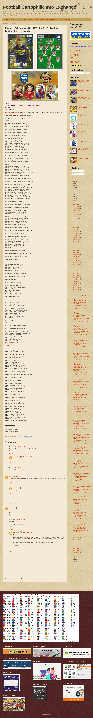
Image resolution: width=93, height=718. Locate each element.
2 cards (6, 426)
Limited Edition (8, 345)
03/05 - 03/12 (76, 291)
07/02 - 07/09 (76, 256)
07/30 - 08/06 (76, 248)
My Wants (19, 19)
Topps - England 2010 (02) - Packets (81, 426)
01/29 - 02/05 (76, 544)
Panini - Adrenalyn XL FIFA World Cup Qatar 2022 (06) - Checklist (83, 107)
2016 (73, 555)
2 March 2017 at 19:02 (27, 456)
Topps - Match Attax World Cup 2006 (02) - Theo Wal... (81, 435)
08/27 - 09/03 (76, 239)
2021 (73, 192)
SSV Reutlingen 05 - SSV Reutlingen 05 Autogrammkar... (81, 461)
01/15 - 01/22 (76, 548)
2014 (73, 559)
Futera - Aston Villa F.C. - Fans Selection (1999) (79, 516)
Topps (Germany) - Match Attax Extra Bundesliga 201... (81, 347)
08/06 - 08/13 (76, 245)
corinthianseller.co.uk (15, 112)
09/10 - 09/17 (76, 235)
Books (12, 19)
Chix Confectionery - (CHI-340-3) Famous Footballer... (80, 306)
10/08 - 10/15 (76, 227)
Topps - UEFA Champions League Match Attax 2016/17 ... (80, 303)
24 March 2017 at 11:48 (23, 507)
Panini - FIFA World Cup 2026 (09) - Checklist (83, 149)
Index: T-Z (72, 58)
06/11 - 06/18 (76, 262)
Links (30, 19)
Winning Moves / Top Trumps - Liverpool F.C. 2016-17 (79, 421)
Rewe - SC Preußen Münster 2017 (80, 522)
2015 (73, 557)
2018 (73, 198)
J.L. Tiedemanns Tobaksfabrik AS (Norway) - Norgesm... (80, 395)
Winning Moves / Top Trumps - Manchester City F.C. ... (79, 316)
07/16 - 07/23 (76, 252)
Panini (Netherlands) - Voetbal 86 (80, 372)
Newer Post (6, 585)
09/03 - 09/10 (76, 237)
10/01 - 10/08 (76, 229)
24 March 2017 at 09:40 (20, 498)
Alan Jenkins (16, 456)
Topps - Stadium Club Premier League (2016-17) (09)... (81, 531)
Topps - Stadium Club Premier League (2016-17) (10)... (81, 519)
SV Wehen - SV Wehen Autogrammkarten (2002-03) (80, 367)
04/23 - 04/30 (76, 277)
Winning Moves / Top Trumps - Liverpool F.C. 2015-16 (79, 448)
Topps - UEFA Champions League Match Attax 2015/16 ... (80, 534)
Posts (73, 170)
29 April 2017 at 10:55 (20, 519)
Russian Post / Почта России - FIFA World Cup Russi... (81, 322)
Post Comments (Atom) (14, 587)
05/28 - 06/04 (76, 266)
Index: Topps (73, 59)
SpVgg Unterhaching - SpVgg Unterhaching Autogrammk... (80, 528)
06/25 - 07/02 (76, 258)
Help (25, 19)
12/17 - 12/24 (76, 206)
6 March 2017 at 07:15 (20, 467)
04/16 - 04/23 (76, 279)
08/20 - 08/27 (76, 241)
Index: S (72, 57)
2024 (73, 185)
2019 (73, 196)
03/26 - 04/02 (76, 285)
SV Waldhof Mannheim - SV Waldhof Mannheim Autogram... (81, 400)
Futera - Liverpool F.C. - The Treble (80, 414)
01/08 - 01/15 (76, 550)
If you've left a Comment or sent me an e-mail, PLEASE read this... (53, 19)
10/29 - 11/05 (76, 220)
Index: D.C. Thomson (75, 50)
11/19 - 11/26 (76, 214)
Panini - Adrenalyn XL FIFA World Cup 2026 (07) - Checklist (83, 81)
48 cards (7, 346)
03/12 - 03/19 (76, 289)
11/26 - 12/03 (76, 212)
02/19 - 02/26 (76, 537)
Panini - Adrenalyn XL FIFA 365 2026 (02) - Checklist (83, 90)
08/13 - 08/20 (76, 243)
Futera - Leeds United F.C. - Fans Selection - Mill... (80, 444)
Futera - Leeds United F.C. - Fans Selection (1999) (80, 483)
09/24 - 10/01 (76, 231)
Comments (74, 173)
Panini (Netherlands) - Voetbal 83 (80, 406)
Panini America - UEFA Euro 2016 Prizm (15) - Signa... (80, 503)
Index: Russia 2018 (74, 62)
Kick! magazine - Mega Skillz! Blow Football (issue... (80, 477)
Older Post (63, 585)
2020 (73, 194)
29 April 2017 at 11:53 (27, 532)
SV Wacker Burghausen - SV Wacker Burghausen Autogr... (81, 429)
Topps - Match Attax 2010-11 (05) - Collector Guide (80, 363)
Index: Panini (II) (74, 55)
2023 (73, 187)
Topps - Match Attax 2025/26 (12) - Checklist (83, 115)
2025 (73, 183)
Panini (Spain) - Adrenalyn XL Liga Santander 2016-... (80, 309)
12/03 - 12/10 (76, 210)
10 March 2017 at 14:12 (18, 476)
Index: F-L (72, 51)
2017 (73, 200)
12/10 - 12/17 (76, 208)
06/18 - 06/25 (76, 260)
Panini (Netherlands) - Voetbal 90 (80, 334)
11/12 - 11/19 (76, 216)
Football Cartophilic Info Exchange (39, 7)
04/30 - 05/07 (76, 275)
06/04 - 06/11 (76, 264)
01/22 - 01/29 (76, 546)
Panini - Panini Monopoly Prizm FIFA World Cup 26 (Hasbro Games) (83, 98)
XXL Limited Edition (10, 425)
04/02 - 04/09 (76, 283)
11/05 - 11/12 (76, 218)
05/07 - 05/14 (76, 273)
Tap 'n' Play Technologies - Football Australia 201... (80, 354)
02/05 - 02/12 (76, 541)
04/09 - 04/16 (76, 281)
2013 (73, 561)
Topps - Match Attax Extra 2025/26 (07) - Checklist (83, 141)
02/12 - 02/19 (76, 539)
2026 (73, 181)
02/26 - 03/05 (76, 294)
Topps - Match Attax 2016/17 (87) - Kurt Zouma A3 (80, 370)
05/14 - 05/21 (76, 271)
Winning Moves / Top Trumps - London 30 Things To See (81, 467)
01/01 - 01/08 (76, 552)
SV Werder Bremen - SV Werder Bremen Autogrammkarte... (80, 329)
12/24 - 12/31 (76, 204)
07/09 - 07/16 (76, 254)
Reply (10, 450)
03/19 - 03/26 (76, 287)
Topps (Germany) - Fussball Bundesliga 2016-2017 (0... (79, 300)
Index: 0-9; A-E (73, 48)
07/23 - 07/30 (76, 250)
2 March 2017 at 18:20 (20, 446)
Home (6, 19)
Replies (12, 453)
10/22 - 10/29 (76, 223)
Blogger (49, 714)
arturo (10, 476)
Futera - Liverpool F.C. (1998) (79, 432)
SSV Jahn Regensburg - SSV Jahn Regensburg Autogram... (80, 493)
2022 (73, 189)
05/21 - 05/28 (76, 268)
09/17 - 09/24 (76, 233)
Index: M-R (72, 53)
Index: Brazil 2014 (74, 61)
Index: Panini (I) (74, 54)
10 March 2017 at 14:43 (27, 488)
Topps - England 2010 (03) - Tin (80, 397)
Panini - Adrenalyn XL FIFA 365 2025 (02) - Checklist (83, 158)
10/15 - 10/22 (76, 225)
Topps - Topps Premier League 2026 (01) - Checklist (82, 132)
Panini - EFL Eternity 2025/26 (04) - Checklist (83, 123)
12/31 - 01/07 (76, 202)
